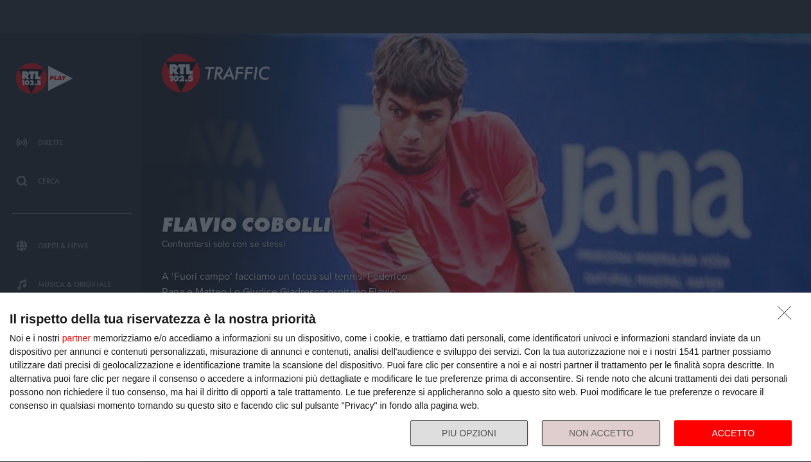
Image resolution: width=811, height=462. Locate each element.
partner (76, 338)
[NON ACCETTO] (788, 316)
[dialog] (405, 377)
